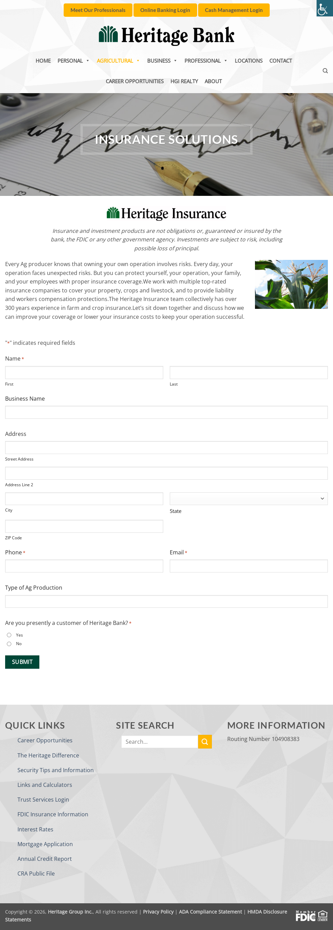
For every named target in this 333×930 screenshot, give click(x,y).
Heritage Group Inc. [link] (70, 911)
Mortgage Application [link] (45, 844)
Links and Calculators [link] (44, 785)
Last (174, 384)
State (175, 510)
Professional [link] (206, 60)
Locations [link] (248, 60)
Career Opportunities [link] (135, 81)
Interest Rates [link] (35, 829)
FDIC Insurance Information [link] (52, 814)
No (19, 643)
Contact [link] (280, 60)
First (9, 384)
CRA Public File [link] (36, 873)
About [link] (213, 81)
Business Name (25, 398)
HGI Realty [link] (184, 81)
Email (178, 552)
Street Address (19, 459)
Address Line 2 (19, 485)
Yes (19, 635)
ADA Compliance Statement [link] (210, 911)
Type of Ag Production (33, 587)
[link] (325, 8)
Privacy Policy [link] (158, 911)
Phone (15, 552)
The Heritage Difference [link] (48, 755)
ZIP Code (13, 538)
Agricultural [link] (118, 60)
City (8, 510)
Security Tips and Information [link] (55, 770)
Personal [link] (73, 60)
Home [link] (43, 60)
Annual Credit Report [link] (44, 859)
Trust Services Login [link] (43, 799)
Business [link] (162, 60)
